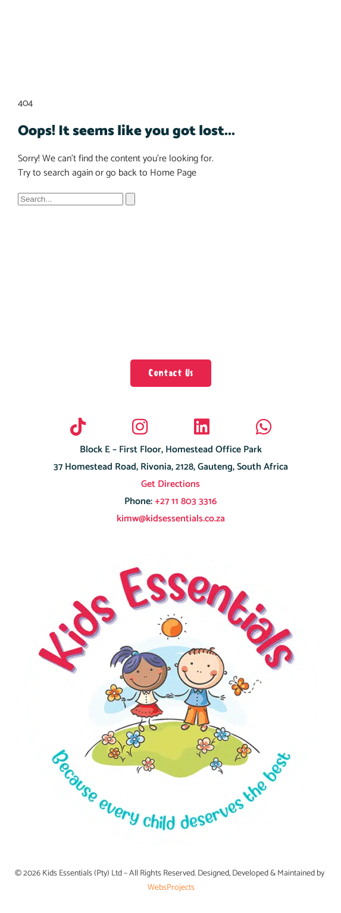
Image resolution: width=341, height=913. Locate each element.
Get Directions (170, 484)
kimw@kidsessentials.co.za (171, 519)
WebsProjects (171, 888)
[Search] (130, 199)
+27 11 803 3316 (184, 501)
